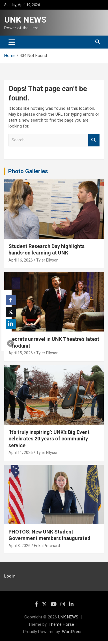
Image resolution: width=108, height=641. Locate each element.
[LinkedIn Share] (11, 324)
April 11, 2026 (20, 452)
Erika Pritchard (47, 545)
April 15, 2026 (20, 353)
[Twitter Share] (11, 312)
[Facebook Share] (11, 300)
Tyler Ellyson (47, 260)
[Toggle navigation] (11, 42)
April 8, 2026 (19, 545)
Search (94, 140)
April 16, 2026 (20, 260)
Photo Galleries (28, 171)
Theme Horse (61, 624)
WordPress (72, 631)
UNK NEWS (25, 20)
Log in (10, 576)
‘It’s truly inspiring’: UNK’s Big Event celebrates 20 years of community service (49, 438)
